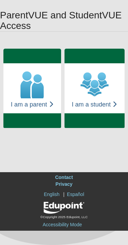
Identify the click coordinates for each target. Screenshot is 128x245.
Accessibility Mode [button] (62, 224)
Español (75, 194)
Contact (64, 177)
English (51, 194)
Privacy (64, 184)
